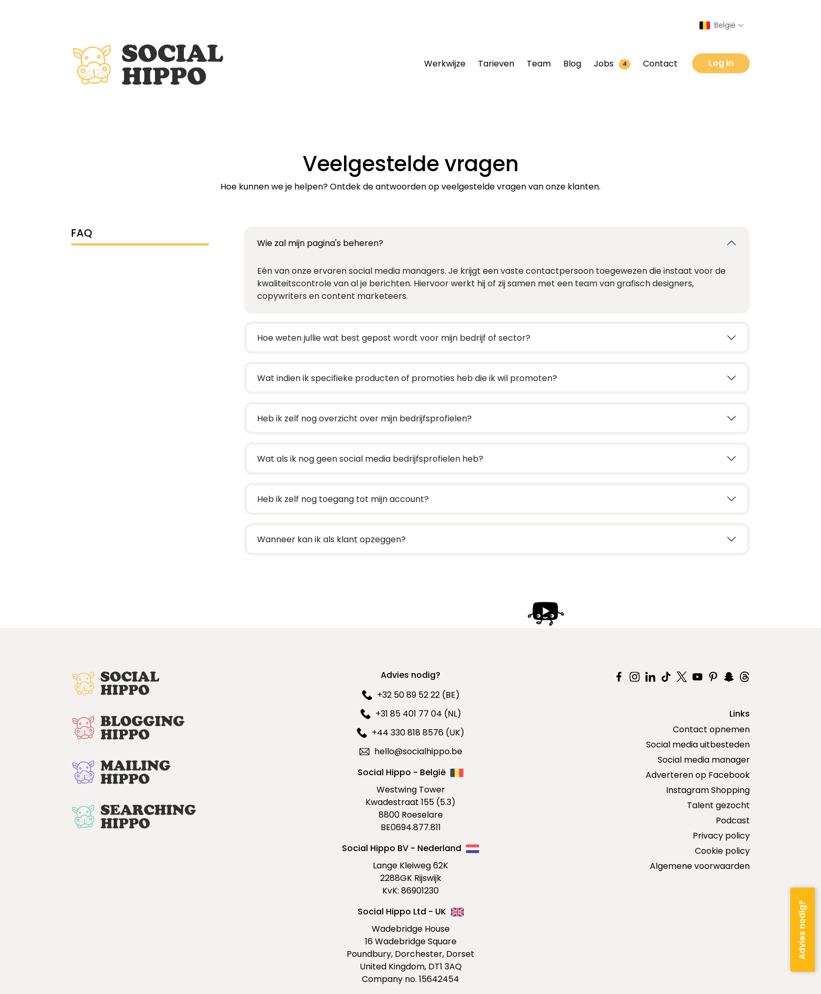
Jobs (612, 64)
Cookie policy (722, 851)
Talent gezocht (718, 805)
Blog (572, 64)
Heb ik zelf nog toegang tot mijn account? (343, 499)
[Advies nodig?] (802, 929)
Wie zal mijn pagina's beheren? (320, 243)
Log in (721, 63)
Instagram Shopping (708, 790)
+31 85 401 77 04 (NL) (410, 714)
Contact (660, 64)
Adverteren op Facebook (698, 775)
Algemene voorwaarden (700, 866)
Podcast (733, 820)
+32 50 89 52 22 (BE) (411, 695)
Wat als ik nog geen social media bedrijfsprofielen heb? (370, 459)
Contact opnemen (711, 729)
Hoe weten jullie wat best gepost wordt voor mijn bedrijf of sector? (393, 338)
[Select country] (721, 25)
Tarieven (496, 64)
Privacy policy (721, 836)
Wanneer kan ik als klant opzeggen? (331, 539)
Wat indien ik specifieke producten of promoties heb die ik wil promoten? (407, 378)
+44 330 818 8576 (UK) (410, 733)
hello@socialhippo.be (410, 751)
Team (539, 64)
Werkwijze (444, 64)
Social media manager (704, 760)
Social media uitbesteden (698, 745)
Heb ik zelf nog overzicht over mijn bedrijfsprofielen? (364, 418)
